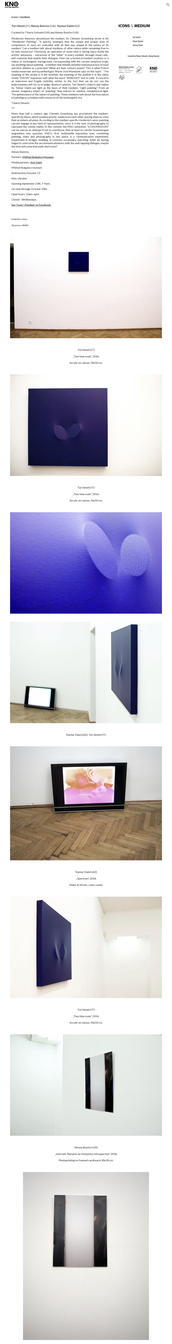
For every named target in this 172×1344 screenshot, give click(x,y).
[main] (60, 110)
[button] (168, 5)
